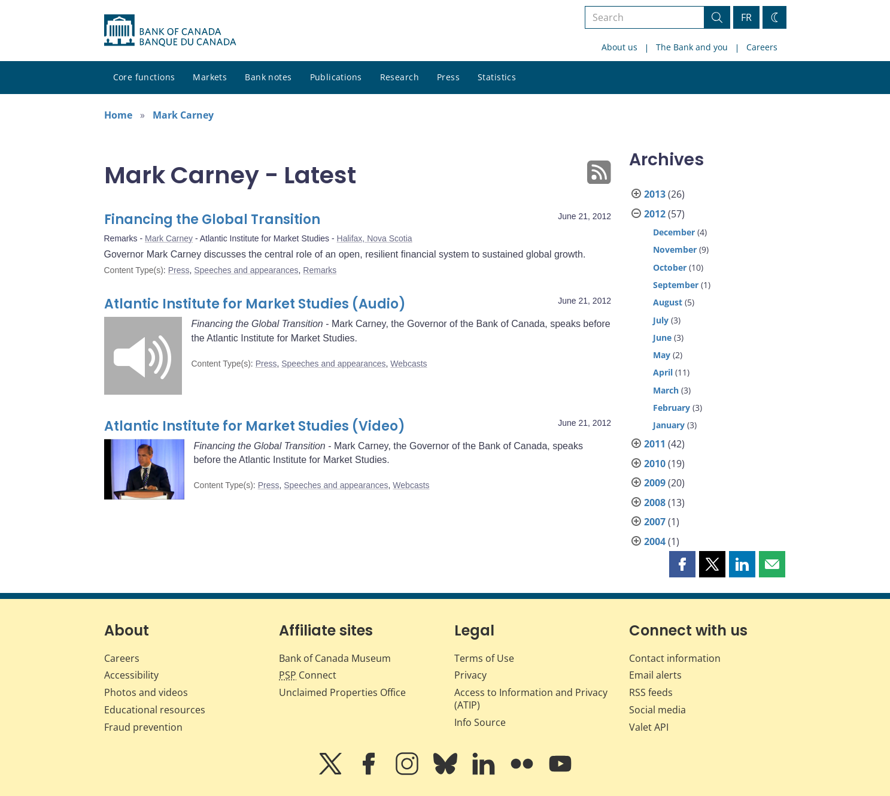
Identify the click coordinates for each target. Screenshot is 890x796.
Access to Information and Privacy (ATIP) (530, 699)
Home (118, 115)
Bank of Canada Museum (335, 658)
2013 (655, 194)
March (666, 390)
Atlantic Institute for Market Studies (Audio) (255, 304)
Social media (657, 709)
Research (399, 77)
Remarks (319, 270)
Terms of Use (484, 658)
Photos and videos (146, 692)
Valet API (649, 727)
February (671, 407)
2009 (655, 482)
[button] (682, 564)
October (670, 267)
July (661, 320)
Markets (210, 77)
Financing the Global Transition (212, 219)
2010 (655, 463)
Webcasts (408, 363)
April (663, 372)
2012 (655, 213)
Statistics (497, 77)
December (674, 232)
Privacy (470, 675)
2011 (655, 443)
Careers (761, 47)
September (675, 284)
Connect (307, 675)
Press (448, 77)
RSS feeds (651, 692)
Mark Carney (183, 115)
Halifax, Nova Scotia (374, 238)
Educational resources (154, 709)
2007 (655, 521)
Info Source (480, 722)
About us (619, 47)
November (675, 249)
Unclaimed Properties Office (342, 692)
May (661, 355)
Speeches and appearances (246, 270)
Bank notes (268, 77)
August (667, 302)
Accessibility (131, 675)
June (662, 337)
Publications (336, 77)
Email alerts (655, 675)
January (669, 425)
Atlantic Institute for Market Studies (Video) (254, 426)
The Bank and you (692, 47)
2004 (655, 541)
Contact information (675, 658)
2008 (655, 502)
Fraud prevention (143, 727)
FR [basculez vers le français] (746, 17)
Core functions (144, 77)
